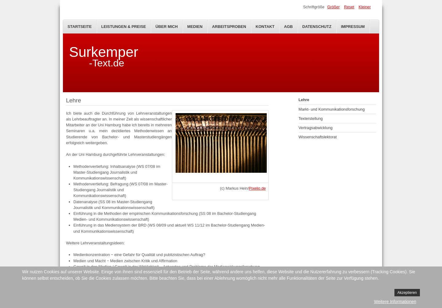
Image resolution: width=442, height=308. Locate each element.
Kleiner (365, 7)
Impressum (353, 26)
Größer (333, 7)
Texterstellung (311, 118)
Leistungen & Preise (123, 26)
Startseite (80, 26)
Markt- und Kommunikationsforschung (332, 109)
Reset (349, 7)
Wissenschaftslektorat (318, 137)
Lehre (304, 99)
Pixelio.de (257, 188)
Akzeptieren (407, 292)
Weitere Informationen (395, 301)
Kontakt (265, 26)
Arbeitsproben (229, 26)
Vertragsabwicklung (316, 127)
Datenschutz (317, 26)
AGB (288, 26)
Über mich (166, 26)
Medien (195, 26)
